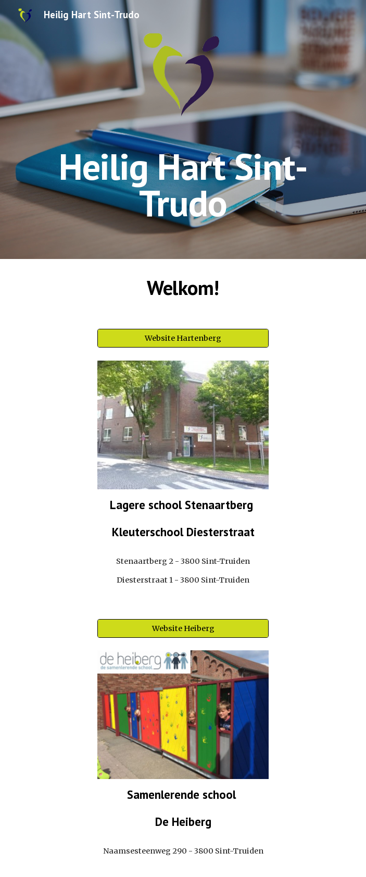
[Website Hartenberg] (183, 338)
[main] (183, 185)
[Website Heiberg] (183, 628)
